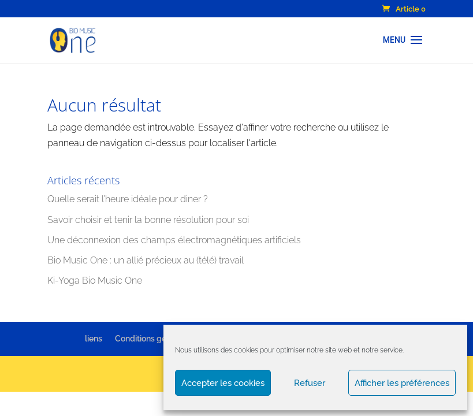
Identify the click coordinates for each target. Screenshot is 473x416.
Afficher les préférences (402, 383)
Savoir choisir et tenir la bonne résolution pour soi (148, 219)
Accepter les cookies (223, 383)
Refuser (309, 383)
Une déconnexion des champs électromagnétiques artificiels (174, 240)
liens (93, 338)
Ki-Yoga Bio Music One (94, 280)
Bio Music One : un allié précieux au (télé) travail (145, 260)
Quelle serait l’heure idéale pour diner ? (127, 199)
